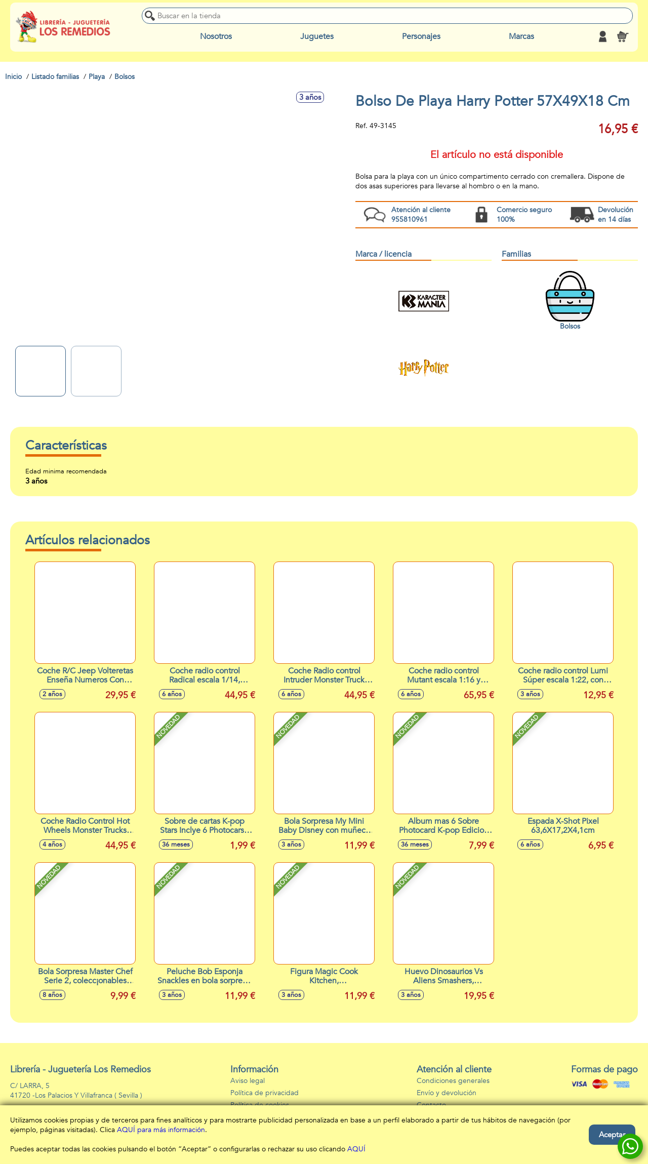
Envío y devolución (446, 1093)
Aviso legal (247, 1081)
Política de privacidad (264, 1093)
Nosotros (216, 36)
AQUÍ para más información (161, 1130)
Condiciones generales (453, 1081)
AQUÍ (356, 1149)
